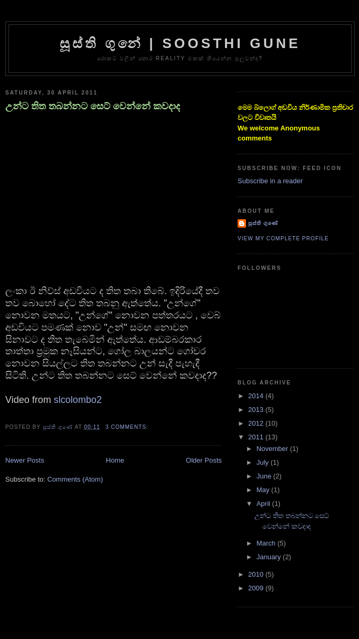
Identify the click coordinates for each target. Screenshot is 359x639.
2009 (257, 588)
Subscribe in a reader (270, 181)
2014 (257, 396)
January (270, 557)
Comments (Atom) (75, 479)
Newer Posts (24, 460)
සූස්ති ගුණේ (263, 223)
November (273, 449)
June (265, 476)
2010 (257, 574)
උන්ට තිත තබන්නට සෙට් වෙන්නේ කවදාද (92, 106)
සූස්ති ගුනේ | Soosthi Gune (180, 43)
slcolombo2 (78, 399)
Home (115, 460)
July (264, 462)
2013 (257, 410)
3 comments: (128, 427)
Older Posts (204, 460)
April (264, 504)
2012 (257, 423)
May (264, 490)
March (267, 543)
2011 (257, 437)
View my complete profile (283, 238)
